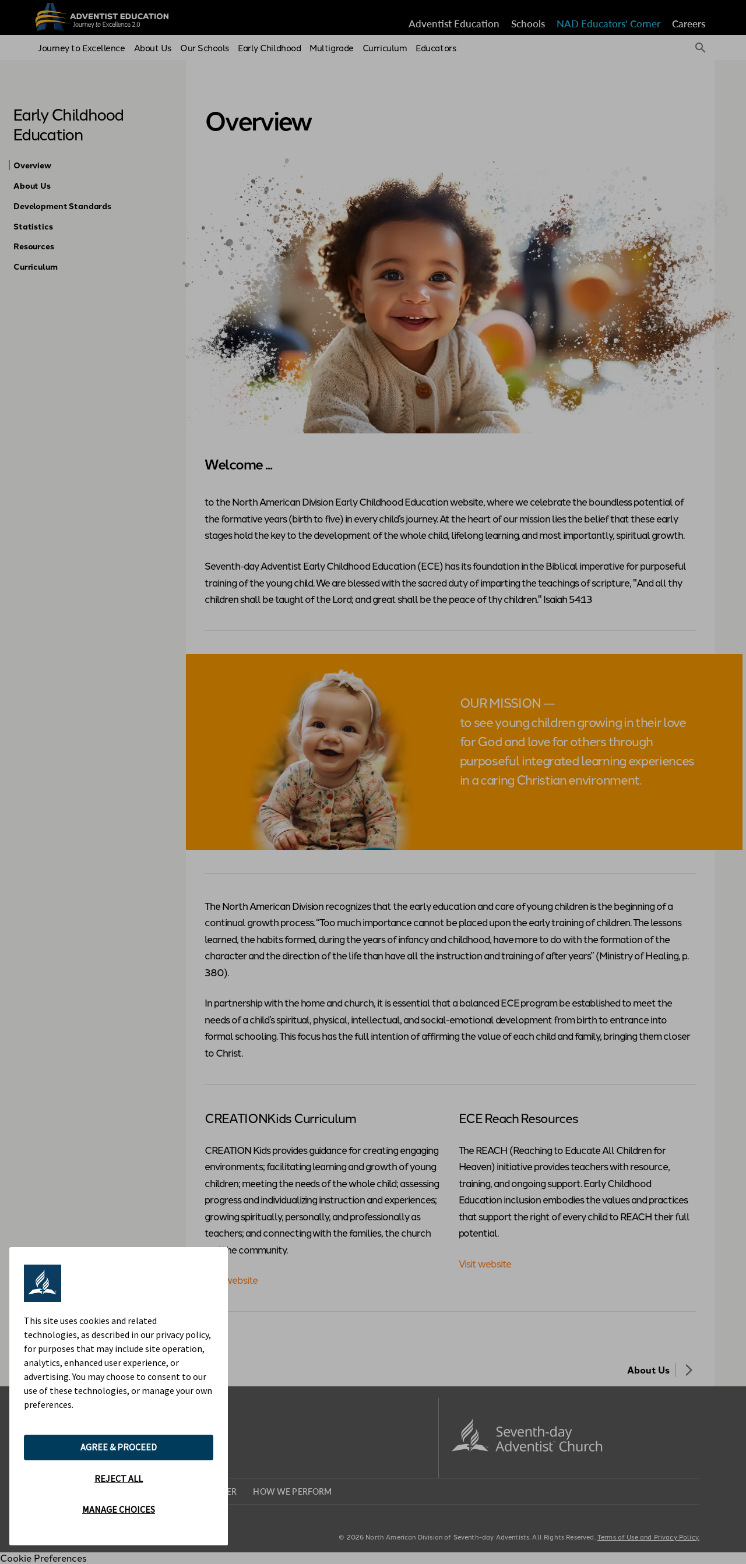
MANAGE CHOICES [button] (118, 1509)
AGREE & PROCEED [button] (118, 1447)
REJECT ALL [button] (118, 1478)
